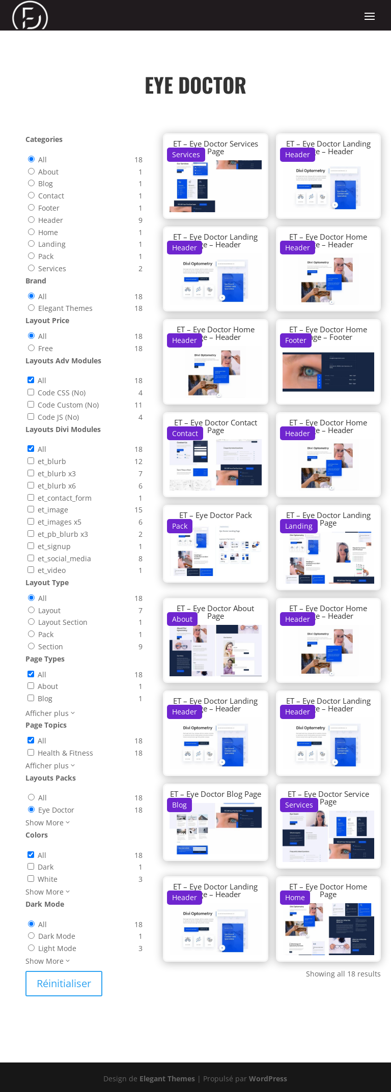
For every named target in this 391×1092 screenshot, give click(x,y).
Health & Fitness (65, 753)
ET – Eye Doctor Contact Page (215, 426)
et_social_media (64, 558)
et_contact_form (65, 498)
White (48, 879)
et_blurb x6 (57, 486)
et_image (53, 509)
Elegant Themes (65, 308)
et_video (52, 570)
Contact (51, 195)
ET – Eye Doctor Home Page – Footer (328, 333)
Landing (52, 244)
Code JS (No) (58, 417)
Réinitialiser (64, 983)
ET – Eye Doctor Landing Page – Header (328, 147)
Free (45, 348)
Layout (49, 610)
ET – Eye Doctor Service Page (328, 798)
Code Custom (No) (68, 405)
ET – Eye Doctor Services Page (215, 147)
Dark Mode (56, 936)
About (48, 172)
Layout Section (63, 622)
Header (50, 220)
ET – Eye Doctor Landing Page (328, 519)
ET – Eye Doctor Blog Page (215, 794)
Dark (45, 867)
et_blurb (52, 461)
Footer (49, 208)
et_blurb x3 (57, 473)
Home (48, 232)
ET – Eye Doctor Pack (215, 515)
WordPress (268, 1078)
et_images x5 (59, 522)
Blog (45, 183)
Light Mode (57, 948)
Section (50, 646)
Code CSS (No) (62, 392)
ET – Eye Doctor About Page (215, 612)
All (42, 159)
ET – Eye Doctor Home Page (328, 890)
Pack (45, 256)
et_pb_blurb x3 (63, 534)
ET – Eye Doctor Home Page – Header (328, 240)
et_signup (54, 546)
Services (52, 268)
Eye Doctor (56, 810)
